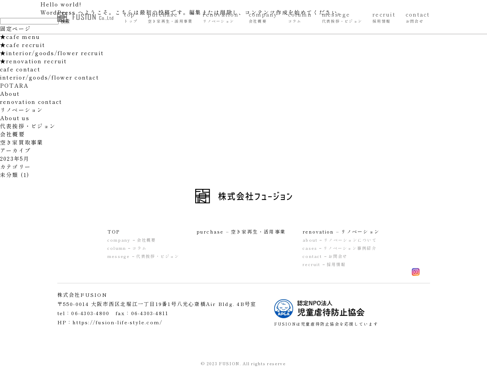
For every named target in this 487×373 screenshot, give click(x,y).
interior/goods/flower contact (49, 77)
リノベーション (21, 110)
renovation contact (31, 101)
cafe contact (20, 69)
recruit (383, 17)
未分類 (9, 175)
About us (14, 118)
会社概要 (12, 134)
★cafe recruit (22, 45)
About (10, 93)
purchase (170, 17)
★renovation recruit (33, 61)
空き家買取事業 (21, 142)
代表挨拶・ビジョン (28, 126)
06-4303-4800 (90, 312)
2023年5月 (15, 158)
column (300, 17)
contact (418, 17)
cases (340, 248)
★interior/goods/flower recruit (52, 53)
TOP (113, 231)
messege (342, 17)
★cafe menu (20, 36)
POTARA (14, 85)
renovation (220, 17)
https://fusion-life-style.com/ (119, 322)
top (131, 17)
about (340, 240)
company (263, 17)
